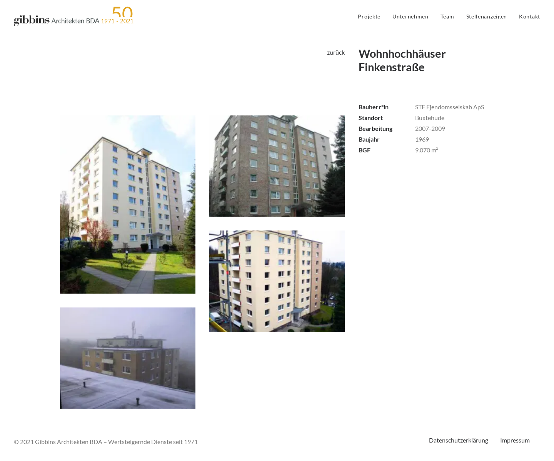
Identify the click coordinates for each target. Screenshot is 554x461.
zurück (336, 52)
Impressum (515, 440)
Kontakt (529, 16)
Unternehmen (410, 16)
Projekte (369, 16)
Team (447, 16)
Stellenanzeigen (486, 16)
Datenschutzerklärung (458, 440)
